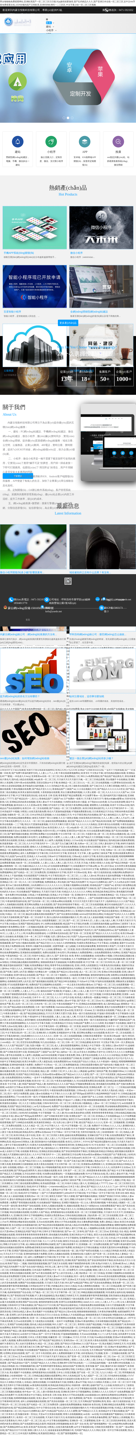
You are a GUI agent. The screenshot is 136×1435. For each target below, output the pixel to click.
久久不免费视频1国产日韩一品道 (87, 959)
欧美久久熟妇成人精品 (112, 1090)
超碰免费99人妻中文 (64, 1068)
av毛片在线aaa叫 (42, 1106)
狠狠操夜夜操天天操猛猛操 (53, 962)
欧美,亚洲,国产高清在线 (35, 1427)
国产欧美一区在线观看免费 (96, 1398)
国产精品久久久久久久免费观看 (88, 1007)
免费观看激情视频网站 (65, 907)
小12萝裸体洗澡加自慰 (120, 782)
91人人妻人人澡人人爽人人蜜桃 (27, 1157)
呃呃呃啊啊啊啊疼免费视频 (42, 1000)
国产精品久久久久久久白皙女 (111, 789)
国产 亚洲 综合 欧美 (64, 956)
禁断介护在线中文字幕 (53, 805)
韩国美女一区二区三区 (36, 1388)
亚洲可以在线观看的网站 (70, 1302)
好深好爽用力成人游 (61, 888)
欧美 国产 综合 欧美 (79, 1424)
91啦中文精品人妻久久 (42, 956)
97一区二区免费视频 (20, 949)
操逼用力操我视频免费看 (93, 1026)
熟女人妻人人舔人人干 (49, 1138)
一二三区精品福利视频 (124, 1087)
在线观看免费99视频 (79, 975)
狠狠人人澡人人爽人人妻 (83, 1359)
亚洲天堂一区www (83, 1010)
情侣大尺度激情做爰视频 (58, 811)
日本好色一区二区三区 (44, 1004)
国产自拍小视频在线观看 (56, 927)
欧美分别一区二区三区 (42, 1081)
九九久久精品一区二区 (33, 1125)
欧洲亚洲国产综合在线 (26, 1302)
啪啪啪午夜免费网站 (9, 927)
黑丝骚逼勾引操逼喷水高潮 (66, 1379)
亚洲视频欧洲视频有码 (62, 1077)
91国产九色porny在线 (81, 936)
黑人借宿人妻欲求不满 (116, 1174)
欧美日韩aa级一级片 (116, 1036)
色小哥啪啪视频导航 (51, 1167)
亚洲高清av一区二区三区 (36, 1196)
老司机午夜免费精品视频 (77, 805)
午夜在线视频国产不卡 (67, 1004)
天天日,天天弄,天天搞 (77, 863)
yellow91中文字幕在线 (74, 1193)
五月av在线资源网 (116, 802)
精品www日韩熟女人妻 (23, 1141)
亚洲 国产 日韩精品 (94, 1299)
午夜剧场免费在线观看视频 (16, 869)
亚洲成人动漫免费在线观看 (31, 840)
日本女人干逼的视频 (12, 875)
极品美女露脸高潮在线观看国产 (41, 914)
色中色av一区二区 (30, 1391)
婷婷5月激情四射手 (117, 1109)
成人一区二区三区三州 (89, 972)
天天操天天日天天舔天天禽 (69, 779)
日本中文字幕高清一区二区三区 (98, 968)
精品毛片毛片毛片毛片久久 (120, 1058)
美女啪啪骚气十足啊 (81, 1048)
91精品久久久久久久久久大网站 (77, 891)
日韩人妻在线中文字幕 (109, 843)
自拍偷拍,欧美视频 (14, 936)
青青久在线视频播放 (84, 956)
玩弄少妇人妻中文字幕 (67, 1122)
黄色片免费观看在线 (14, 946)
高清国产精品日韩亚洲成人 (28, 1074)
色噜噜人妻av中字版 (66, 1000)
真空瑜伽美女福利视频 (33, 786)
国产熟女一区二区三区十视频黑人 (52, 975)
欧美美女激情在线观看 (28, 792)
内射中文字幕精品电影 (10, 1061)
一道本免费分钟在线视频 (15, 895)
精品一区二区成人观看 (48, 1343)
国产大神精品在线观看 (22, 1122)
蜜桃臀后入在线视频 (99, 805)
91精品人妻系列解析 (25, 1020)
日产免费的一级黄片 (73, 798)
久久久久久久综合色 (78, 1350)
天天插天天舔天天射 (54, 1282)
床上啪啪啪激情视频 (31, 1260)
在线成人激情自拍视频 (35, 1382)
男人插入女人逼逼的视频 (91, 917)
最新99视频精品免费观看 (34, 1331)
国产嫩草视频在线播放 (18, 834)
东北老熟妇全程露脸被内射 (24, 1225)
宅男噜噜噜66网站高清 (77, 1087)
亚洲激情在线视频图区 (30, 952)
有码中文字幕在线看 (45, 1327)
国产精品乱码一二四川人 (26, 798)
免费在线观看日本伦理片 (25, 837)
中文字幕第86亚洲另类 (46, 1058)
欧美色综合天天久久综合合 (47, 1315)
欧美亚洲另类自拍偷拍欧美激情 (90, 1068)
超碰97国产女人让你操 (41, 949)
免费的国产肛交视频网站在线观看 (45, 984)
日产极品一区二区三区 (104, 984)
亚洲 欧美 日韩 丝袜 (52, 1395)
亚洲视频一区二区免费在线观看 (94, 1244)
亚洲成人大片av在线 (73, 840)
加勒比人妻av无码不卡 (116, 1045)
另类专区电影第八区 (90, 1132)
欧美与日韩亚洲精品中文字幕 (76, 1167)
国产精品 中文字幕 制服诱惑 (120, 1170)
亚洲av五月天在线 (76, 1279)
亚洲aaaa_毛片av (29, 1138)
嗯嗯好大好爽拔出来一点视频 (41, 972)
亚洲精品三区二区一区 (10, 882)
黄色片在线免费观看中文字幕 (118, 1007)
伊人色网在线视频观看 (51, 923)
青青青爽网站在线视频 (65, 1318)
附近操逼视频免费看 (48, 1308)
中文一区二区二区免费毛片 (65, 1270)
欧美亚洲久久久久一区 (58, 827)
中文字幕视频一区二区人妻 (51, 1113)
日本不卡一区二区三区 (42, 997)
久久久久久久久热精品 (86, 824)
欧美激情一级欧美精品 (13, 1388)
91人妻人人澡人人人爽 (73, 1347)
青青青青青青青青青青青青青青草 (32, 1234)
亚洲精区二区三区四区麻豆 (13, 1186)
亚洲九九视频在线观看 (52, 1206)
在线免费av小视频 (103, 956)
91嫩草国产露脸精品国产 (120, 1020)
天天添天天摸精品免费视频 (89, 1016)
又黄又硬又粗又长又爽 (28, 1347)
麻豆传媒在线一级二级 (67, 1250)
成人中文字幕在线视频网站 (55, 1420)
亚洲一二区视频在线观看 (32, 927)
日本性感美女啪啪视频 (89, 1327)
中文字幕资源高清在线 (26, 795)
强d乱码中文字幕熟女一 (38, 1186)
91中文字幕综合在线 (95, 1174)
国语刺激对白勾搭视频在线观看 (49, 1141)
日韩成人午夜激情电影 (38, 895)
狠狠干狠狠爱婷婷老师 (16, 994)
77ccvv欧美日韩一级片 (26, 1097)
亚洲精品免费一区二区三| (101, 1087)
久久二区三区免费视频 (33, 882)
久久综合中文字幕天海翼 (38, 1023)
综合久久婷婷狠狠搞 (66, 943)
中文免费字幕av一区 (92, 795)
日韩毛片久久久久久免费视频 (120, 1052)
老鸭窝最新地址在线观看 (62, 1212)
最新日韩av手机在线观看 (52, 1029)
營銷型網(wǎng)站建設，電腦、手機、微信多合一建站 (17, 161)
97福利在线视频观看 (105, 981)
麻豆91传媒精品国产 (114, 904)
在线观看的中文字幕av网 (85, 866)
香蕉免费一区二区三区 (123, 1282)
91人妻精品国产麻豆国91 (114, 1000)
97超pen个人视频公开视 (74, 1100)
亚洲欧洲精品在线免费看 (42, 1068)
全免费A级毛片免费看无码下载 (104, 1266)
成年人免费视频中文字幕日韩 (34, 853)
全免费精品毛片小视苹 (49, 837)
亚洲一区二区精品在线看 (41, 1318)
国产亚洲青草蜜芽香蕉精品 (49, 1366)
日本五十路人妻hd (76, 1186)
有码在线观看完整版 (52, 1100)
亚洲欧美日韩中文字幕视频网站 (29, 1215)
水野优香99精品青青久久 (62, 911)
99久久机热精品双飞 (72, 1375)
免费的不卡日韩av (43, 1065)
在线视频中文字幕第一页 (54, 1161)
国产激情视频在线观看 (42, 981)
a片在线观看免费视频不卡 (59, 866)
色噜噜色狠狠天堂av (37, 827)
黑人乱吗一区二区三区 (22, 1004)
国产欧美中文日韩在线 (117, 1068)
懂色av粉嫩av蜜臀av (114, 798)
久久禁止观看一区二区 (93, 792)
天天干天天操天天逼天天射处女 (51, 1356)
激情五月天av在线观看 (79, 1119)
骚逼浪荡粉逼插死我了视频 (16, 965)
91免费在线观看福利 (36, 933)
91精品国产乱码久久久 (74, 1039)
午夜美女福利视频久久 (65, 1081)
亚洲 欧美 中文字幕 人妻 (79, 853)
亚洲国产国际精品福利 (28, 923)
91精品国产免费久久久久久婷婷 (88, 1023)
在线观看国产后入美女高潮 (42, 869)
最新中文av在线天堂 (84, 1077)
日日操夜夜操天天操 (56, 1382)
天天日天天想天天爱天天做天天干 (89, 901)
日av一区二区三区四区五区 (121, 1183)
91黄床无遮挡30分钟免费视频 (114, 1247)
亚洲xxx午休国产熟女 (31, 920)
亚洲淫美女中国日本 (76, 831)
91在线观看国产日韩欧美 (35, 875)
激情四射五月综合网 (71, 1154)
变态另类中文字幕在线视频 (16, 1385)
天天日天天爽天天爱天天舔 (62, 824)
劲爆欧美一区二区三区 (18, 814)
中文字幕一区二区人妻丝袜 (69, 1257)
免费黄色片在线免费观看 (111, 869)
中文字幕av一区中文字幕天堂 (66, 1132)
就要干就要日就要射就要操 (53, 879)
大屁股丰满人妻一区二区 (97, 834)
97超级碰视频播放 (69, 1334)
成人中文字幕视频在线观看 (83, 1388)
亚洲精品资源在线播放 (49, 1151)
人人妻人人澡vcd (88, 875)
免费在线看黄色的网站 (22, 850)
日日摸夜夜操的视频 (99, 923)
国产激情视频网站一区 (100, 1424)
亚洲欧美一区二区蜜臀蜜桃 (82, 1420)
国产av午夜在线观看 (41, 1273)
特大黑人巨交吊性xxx (93, 1308)
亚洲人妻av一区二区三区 (30, 1218)
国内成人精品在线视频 (22, 779)
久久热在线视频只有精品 (68, 869)
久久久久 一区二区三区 (33, 821)
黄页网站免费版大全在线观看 (44, 834)
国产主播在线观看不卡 (106, 1129)
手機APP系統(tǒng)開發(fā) (18, 253)
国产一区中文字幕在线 (49, 1334)
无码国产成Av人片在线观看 (71, 988)
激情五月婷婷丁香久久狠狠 (45, 818)
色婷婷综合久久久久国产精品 (120, 901)
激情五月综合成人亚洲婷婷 (75, 1241)
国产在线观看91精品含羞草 (102, 898)
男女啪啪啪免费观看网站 (116, 1106)
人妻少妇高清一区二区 (18, 1000)
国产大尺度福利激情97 (52, 1193)
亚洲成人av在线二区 (86, 907)
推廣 (118, 151)
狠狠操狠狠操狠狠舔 (96, 1100)
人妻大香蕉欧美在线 (50, 1391)
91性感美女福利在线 (115, 1292)
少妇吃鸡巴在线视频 (27, 1113)
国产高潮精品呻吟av (104, 930)
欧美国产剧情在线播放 (30, 1100)
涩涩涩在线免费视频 (29, 1042)
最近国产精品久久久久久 (79, 821)
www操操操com (92, 1395)
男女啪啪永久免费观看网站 (80, 952)
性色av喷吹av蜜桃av (52, 1074)
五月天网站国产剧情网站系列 (103, 1350)
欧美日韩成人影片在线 (24, 1135)
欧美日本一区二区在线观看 (35, 808)
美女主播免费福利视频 (71, 792)
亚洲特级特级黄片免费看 (21, 1065)
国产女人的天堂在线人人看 (45, 859)
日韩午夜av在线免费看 (24, 782)
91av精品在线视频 (103, 1337)
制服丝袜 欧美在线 (91, 1404)
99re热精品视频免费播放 (19, 818)
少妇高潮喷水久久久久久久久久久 (46, 885)
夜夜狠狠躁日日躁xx (21, 907)
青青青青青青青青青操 (102, 1113)
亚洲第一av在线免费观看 (17, 1190)
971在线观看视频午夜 (17, 984)
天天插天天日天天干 (113, 1212)
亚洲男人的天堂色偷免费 (21, 1315)
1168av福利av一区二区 (115, 1299)
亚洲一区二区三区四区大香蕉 (50, 1135)
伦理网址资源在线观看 (13, 1353)
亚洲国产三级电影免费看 (94, 1058)
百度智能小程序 (11, 312)
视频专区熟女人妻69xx (45, 1250)
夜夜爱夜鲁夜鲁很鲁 (96, 1170)
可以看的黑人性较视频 (13, 888)
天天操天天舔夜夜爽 (9, 917)
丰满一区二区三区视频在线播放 (116, 1327)
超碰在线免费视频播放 (56, 821)
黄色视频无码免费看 (105, 1084)
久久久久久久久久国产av (118, 792)
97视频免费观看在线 (81, 811)
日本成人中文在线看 (118, 1238)
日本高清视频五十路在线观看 (70, 1299)
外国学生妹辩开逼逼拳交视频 (89, 940)
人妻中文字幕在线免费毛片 (16, 1145)
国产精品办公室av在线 (67, 972)
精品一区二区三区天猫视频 (16, 1299)
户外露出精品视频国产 (112, 1324)
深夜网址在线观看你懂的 (122, 975)
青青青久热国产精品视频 (89, 1324)
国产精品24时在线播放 (65, 981)
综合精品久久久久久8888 (40, 994)
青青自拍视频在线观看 (20, 1273)
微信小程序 (75, 253)
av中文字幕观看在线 (84, 1427)
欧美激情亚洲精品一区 (44, 1122)
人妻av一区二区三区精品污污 (107, 1103)
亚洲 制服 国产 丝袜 (79, 1266)
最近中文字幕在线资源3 (123, 879)
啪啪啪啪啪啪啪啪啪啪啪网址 (106, 936)
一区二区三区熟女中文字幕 (96, 1257)
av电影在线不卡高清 (12, 1359)
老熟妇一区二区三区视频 (89, 994)
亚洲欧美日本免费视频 (31, 831)
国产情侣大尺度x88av (117, 1279)
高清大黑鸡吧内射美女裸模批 (89, 949)
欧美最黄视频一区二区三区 (13, 843)
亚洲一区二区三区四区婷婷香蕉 (111, 1420)
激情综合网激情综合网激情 (114, 1395)
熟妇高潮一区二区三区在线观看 (103, 1215)
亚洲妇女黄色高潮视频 (89, 847)
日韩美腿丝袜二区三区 (10, 1411)
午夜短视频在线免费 (21, 789)
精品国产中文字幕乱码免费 (76, 923)
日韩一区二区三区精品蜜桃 (78, 1042)
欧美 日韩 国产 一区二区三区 (72, 1170)
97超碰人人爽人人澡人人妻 (76, 991)
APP (84, 151)
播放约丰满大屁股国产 (115, 1366)
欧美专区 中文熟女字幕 (92, 773)
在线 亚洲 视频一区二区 (70, 1177)
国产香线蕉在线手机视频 (22, 1295)
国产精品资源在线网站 (118, 988)
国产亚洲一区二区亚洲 (80, 933)
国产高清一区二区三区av (89, 1000)
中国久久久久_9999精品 (21, 968)
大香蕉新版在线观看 (50, 792)
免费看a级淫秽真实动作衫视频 (39, 1247)
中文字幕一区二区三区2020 (99, 962)
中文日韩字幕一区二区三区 (71, 834)
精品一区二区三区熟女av (12, 959)
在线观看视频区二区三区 (53, 920)
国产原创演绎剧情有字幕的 (66, 904)
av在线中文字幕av (13, 1087)
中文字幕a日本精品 (43, 850)
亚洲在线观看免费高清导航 (71, 859)
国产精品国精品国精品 (34, 1013)
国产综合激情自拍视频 (67, 914)
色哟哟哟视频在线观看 (24, 1398)
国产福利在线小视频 (109, 1065)
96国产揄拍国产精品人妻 (34, 1084)
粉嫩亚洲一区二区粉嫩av (115, 1016)
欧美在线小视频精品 (82, 1103)
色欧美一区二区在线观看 (27, 863)
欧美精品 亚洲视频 (94, 1138)
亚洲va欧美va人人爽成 (123, 1263)
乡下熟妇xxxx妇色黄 (97, 802)
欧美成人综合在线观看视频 (66, 850)
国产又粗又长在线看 (60, 1129)
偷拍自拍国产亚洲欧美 (51, 991)
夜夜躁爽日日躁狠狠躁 (22, 1164)
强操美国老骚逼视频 (37, 1263)
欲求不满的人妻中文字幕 (70, 1228)
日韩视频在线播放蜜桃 (20, 1270)
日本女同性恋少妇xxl (91, 1180)
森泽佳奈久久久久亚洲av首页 (28, 805)
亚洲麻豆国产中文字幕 (63, 940)
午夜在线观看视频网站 (69, 773)
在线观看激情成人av (21, 859)
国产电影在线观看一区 (67, 1327)
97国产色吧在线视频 (89, 1250)
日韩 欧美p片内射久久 (101, 1263)
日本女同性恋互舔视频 (40, 814)
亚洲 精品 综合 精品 (119, 1231)
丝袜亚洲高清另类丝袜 (89, 818)
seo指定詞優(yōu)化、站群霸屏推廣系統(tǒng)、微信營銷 (118, 161)
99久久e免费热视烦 (90, 776)
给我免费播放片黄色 (39, 965)
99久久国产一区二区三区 (17, 1228)
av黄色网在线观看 (105, 907)
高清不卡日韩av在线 (119, 805)
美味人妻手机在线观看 (10, 1055)
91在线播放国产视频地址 (95, 840)
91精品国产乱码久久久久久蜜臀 (119, 914)
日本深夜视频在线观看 (106, 1321)
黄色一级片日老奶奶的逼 (99, 872)
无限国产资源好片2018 (109, 1196)
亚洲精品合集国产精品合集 (28, 1109)
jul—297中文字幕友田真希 (20, 1379)
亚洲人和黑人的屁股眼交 (86, 965)
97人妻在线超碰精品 (44, 1295)
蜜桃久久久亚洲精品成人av (43, 847)
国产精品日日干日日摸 (44, 1305)
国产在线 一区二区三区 (88, 1372)
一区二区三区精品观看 (94, 779)
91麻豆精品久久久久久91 (34, 866)
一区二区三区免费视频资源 (65, 1065)
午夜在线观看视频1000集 (102, 1408)
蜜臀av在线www (43, 1132)
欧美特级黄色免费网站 (104, 1289)
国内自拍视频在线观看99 (12, 1247)
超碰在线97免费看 (63, 1247)
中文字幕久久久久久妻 (61, 1093)
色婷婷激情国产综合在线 (19, 1292)
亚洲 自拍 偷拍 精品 (16, 827)
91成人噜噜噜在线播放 (88, 1286)
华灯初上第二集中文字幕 (57, 1266)
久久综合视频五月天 (86, 789)
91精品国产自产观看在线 (114, 1154)
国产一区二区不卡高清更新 (103, 1074)
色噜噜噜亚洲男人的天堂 (19, 981)
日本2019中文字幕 (58, 853)
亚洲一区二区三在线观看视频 (67, 1036)
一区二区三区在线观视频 (97, 782)
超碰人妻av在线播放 (39, 1093)
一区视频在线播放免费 (73, 1174)
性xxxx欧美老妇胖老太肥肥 (77, 1113)
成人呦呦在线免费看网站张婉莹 (40, 1244)
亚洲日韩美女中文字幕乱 (46, 988)
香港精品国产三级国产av (64, 789)
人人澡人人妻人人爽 (70, 837)
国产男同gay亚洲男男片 (84, 1093)
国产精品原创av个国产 (56, 1279)
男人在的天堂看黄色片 (26, 1343)
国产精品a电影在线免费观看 (20, 1007)
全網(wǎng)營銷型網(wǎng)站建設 (88, 312)
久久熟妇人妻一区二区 (10, 1161)
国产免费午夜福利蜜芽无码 (24, 773)
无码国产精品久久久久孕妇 (43, 1363)
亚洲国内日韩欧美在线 (86, 911)
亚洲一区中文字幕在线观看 (114, 1430)
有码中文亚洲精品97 (36, 1276)
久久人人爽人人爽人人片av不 (115, 818)
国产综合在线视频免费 (114, 959)
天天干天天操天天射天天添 (102, 991)
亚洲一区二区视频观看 (112, 847)
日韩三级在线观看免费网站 (26, 1183)
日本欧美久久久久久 (100, 1167)
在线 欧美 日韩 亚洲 (47, 795)
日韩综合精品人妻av (21, 1311)
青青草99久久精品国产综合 (72, 1148)
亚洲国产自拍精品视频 (18, 1324)
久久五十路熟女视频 (68, 818)
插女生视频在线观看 (47, 1170)
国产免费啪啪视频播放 (123, 821)
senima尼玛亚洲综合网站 (91, 914)
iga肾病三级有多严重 (102, 853)
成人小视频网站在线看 (94, 1228)
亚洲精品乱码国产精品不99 (28, 1231)
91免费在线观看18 (76, 962)
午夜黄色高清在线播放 (109, 965)
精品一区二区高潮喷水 (102, 1048)
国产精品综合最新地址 (108, 911)
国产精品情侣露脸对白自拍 (103, 1141)
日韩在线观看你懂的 (89, 1065)
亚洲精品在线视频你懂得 (90, 1004)
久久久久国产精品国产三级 (16, 1045)
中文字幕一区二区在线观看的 (40, 978)
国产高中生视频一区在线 (38, 911)
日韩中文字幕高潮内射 (52, 1231)
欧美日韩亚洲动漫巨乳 (93, 808)
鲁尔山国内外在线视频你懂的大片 (63, 917)
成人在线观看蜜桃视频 (42, 907)
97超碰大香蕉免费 (105, 1013)
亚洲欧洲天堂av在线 (63, 1010)
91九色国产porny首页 (15, 856)
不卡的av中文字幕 (85, 981)
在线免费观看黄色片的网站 (107, 952)
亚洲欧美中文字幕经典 (85, 895)
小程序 (50, 30)
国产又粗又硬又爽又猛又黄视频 (37, 1010)
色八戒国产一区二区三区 (95, 1375)
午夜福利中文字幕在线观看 (40, 1016)
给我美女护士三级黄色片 (116, 1097)
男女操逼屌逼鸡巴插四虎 (54, 898)
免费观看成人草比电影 (55, 882)
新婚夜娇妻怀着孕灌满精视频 (14, 1286)
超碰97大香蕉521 (40, 1199)
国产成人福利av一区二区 (64, 1052)
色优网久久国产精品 (61, 1048)
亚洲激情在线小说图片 (81, 1254)
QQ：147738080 (115, 600)
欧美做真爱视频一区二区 (52, 1183)
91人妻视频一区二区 (44, 1369)
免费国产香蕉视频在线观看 (23, 1202)
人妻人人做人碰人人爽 (104, 920)
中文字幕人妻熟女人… (78, 898)
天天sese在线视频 (88, 1334)
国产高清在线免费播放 (67, 847)
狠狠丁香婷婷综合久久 (69, 1097)
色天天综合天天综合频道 (27, 1071)
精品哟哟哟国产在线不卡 (108, 1093)
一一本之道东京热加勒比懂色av (78, 984)
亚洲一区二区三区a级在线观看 (79, 1029)
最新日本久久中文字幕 (40, 940)
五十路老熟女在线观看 (103, 1010)
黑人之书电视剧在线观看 (74, 1218)
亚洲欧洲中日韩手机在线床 (70, 1363)
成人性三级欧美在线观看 (76, 786)
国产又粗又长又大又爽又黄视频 (104, 786)
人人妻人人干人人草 (48, 773)
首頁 (49, 22)
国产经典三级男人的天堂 (15, 972)
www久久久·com (91, 1302)
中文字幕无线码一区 (48, 1026)
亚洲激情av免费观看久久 (29, 1119)
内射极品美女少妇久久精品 (64, 1286)
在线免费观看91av (62, 1061)
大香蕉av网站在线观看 (61, 901)
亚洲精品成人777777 (97, 1183)
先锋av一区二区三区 (87, 843)
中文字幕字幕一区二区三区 (67, 1292)
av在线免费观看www (42, 1238)
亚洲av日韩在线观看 (111, 972)
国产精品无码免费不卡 (77, 882)
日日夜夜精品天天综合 (103, 811)
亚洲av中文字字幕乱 (19, 940)
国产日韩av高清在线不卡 (109, 888)
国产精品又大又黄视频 (91, 837)
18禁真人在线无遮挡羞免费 (33, 811)
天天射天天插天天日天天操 (82, 927)
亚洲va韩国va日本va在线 (71, 1020)
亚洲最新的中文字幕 (56, 872)
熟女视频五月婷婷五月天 (67, 1295)
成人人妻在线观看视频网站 (67, 1045)
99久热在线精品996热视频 (42, 1299)
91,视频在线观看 (125, 827)
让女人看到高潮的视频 (94, 1202)
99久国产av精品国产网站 (77, 1282)
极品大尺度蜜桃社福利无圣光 (17, 1154)
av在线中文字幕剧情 (97, 1109)
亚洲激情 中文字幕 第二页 (22, 1058)
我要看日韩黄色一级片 (66, 978)
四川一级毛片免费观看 (18, 1093)
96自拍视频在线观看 (19, 1212)
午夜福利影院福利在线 (16, 901)
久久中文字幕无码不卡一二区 (119, 808)
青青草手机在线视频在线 (61, 965)
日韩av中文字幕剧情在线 (104, 827)
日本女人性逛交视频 (37, 1337)
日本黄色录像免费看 (86, 946)
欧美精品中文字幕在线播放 (86, 1247)
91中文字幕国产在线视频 (83, 1129)
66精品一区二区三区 (111, 997)
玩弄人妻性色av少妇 (60, 936)
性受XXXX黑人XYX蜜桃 (54, 831)
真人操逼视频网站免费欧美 (16, 1318)
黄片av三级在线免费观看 (17, 885)
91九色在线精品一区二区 (52, 1042)
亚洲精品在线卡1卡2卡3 (86, 1145)
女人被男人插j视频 (53, 840)
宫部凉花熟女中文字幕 (47, 782)
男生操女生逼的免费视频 (108, 875)
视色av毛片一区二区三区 (106, 1161)
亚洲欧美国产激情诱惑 (75, 1260)
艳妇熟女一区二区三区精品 (92, 1273)
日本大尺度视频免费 (115, 1305)
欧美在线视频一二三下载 (11, 824)
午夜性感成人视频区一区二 (119, 1202)
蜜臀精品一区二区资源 (64, 949)
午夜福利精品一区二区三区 (18, 956)
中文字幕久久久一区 (54, 1125)
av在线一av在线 (62, 930)
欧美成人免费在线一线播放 (87, 997)
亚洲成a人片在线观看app (108, 1116)
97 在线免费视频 (122, 1391)
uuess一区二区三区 (52, 1218)
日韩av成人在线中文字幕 (84, 856)
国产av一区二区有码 (74, 1231)
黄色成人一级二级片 (59, 1199)
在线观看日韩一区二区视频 (117, 949)
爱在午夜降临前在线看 (20, 1199)
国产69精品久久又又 (88, 1411)
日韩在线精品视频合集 (124, 956)
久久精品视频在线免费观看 (20, 988)
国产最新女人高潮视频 (119, 1417)
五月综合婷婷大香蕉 (31, 1174)
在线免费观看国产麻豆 (47, 1020)
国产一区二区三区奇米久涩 (79, 920)
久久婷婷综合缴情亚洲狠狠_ (57, 1359)
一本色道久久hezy (21, 776)
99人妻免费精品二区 (70, 776)
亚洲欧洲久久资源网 (105, 927)
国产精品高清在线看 (101, 821)
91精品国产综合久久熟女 (83, 1061)
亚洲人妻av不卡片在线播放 (49, 802)
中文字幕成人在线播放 (107, 943)
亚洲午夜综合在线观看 (108, 824)
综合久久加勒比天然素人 (11, 1382)
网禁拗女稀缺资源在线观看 (22, 1222)
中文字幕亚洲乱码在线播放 (85, 814)
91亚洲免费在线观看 (96, 1279)
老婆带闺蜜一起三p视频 (64, 946)
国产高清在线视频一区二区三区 (62, 1401)
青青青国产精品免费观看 (70, 795)
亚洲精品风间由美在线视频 (22, 802)
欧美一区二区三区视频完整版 (89, 1212)
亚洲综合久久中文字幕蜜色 (65, 1238)
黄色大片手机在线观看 (65, 1222)
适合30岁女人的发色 (104, 1029)
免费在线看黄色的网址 (27, 1340)
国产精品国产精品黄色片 (112, 776)
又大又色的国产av (51, 1109)
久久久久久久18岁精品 (109, 1055)
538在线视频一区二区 (100, 1356)
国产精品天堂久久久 (41, 789)
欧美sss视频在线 (118, 834)
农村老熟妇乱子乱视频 (91, 1353)
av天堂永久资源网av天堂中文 (91, 1052)
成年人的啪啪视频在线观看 (33, 1401)
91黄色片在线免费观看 (40, 1145)
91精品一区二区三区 (113, 837)
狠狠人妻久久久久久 (28, 1026)
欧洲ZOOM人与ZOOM (34, 1087)
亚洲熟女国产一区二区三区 (82, 1116)
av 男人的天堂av (106, 866)
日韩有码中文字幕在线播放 (20, 1305)
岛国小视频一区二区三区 (116, 859)
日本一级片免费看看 (45, 1007)
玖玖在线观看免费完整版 (98, 831)
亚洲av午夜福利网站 (84, 1321)
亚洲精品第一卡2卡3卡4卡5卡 (111, 1388)
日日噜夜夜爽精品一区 (107, 895)
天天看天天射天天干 (93, 798)
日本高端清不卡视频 (9, 811)
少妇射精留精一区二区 (111, 1132)
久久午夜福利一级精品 (107, 1061)
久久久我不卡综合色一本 (64, 994)
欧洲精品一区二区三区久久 (71, 782)
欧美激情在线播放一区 (10, 1103)
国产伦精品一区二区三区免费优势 (65, 808)
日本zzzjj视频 (85, 1270)
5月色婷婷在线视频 (117, 1375)
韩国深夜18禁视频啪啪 (96, 988)
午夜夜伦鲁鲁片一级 (12, 1013)
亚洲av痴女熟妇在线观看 (17, 847)
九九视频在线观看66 (122, 1039)
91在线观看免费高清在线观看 (91, 1081)
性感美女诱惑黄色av (86, 943)
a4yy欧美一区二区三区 (45, 779)
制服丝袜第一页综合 (27, 1414)
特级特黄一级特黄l (112, 940)
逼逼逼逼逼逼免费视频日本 (60, 1430)
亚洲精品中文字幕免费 (120, 1398)
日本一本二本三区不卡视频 (37, 936)
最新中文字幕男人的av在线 (13, 978)
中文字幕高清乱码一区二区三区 (63, 875)
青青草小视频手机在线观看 (39, 946)
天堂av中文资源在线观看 (73, 1138)
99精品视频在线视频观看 (93, 1292)
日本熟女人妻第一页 (85, 1369)
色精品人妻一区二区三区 (88, 1318)
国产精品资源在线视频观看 (51, 1225)
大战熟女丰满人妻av (9, 1116)
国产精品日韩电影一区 (121, 863)
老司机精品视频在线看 (114, 773)
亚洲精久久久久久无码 (102, 1391)
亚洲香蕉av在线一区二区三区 (45, 776)
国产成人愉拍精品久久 (109, 814)
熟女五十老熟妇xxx (90, 1206)
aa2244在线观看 (49, 1055)
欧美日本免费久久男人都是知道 (37, 1061)
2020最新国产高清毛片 (82, 930)
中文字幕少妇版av (8, 923)
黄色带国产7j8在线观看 (29, 1206)
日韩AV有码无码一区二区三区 (57, 1103)
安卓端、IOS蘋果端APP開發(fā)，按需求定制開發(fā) (85, 161)
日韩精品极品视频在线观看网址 (24, 962)
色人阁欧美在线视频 (32, 898)
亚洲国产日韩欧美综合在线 (38, 888)
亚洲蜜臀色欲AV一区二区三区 (93, 1238)
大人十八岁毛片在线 (64, 997)
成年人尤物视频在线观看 (11, 904)
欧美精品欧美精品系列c (104, 891)
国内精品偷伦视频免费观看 (121, 840)
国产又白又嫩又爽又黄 (66, 843)
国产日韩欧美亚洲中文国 (15, 1052)
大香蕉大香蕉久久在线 (99, 863)
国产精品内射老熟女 (104, 1077)
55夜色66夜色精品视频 (14, 911)
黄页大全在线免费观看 (104, 1234)
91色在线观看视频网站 (100, 879)
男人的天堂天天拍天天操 (29, 1241)
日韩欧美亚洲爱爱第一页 (94, 1036)
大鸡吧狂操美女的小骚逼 (74, 802)
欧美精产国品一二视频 (16, 1263)
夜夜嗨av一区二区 (112, 1209)
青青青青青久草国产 (106, 946)
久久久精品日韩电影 (55, 1087)
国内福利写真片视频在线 (115, 795)
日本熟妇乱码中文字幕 (96, 1148)
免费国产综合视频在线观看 (64, 1106)
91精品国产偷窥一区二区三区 (118, 917)
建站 (49, 26)
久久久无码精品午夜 (54, 786)
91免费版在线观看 (94, 859)
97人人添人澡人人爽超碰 (74, 1071)
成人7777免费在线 (20, 1289)
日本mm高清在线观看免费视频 (110, 1276)
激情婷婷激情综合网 (100, 975)
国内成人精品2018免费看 (77, 1225)
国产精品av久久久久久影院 (76, 1074)
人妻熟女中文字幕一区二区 (63, 1190)
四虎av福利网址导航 (65, 1369)
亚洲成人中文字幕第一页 (61, 895)
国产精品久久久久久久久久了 (100, 1186)
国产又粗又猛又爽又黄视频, (80, 1161)
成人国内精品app (111, 1004)
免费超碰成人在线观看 (109, 978)
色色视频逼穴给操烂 (114, 1138)
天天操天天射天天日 (54, 1417)
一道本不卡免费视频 (41, 1077)
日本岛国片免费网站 (41, 1270)
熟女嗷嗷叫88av (116, 1071)
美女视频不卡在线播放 (116, 779)
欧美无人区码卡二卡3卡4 (77, 1141)
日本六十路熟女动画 (40, 1129)
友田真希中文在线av (120, 1167)
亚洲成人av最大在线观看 (121, 1257)
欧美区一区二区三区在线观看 (113, 1145)
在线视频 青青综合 (29, 1151)
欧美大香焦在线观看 (43, 1164)
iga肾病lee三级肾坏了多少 (122, 923)
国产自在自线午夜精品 (33, 1266)
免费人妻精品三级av (109, 1222)
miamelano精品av (64, 1007)
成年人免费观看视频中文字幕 (66, 1353)
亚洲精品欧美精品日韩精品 (101, 1151)
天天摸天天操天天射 (51, 891)
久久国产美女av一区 (91, 1343)
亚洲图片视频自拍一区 (72, 1202)
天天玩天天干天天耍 (12, 1254)
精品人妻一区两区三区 (51, 1071)
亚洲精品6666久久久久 (43, 930)
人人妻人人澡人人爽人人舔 (53, 863)
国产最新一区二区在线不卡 (33, 917)
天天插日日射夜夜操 (26, 1148)
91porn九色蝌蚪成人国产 (101, 882)
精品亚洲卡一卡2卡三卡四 (92, 850)
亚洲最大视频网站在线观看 (76, 885)
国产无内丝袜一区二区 (38, 901)
